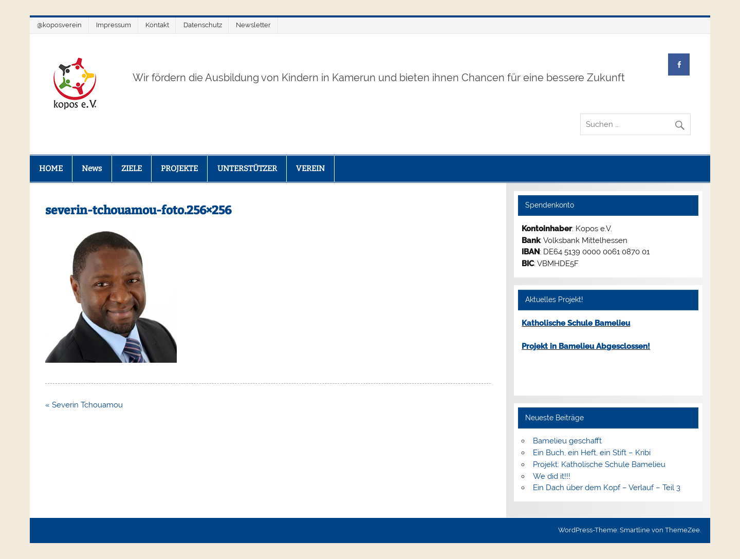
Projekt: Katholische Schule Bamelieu (599, 464)
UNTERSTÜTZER (247, 168)
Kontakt (157, 25)
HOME (51, 168)
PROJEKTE (179, 168)
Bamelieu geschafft (567, 440)
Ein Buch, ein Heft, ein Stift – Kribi (592, 452)
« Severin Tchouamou (84, 404)
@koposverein (59, 25)
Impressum (113, 25)
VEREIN (310, 168)
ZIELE (131, 168)
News (92, 168)
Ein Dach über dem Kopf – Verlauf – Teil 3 (606, 487)
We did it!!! (551, 476)
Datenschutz (202, 25)
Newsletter (253, 25)
